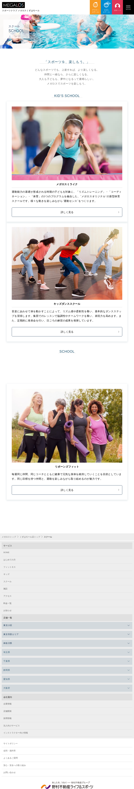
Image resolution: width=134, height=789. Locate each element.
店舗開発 (7, 711)
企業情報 (7, 704)
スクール (7, 581)
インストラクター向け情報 (15, 733)
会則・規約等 (9, 750)
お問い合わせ (9, 772)
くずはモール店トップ (30, 537)
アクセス (7, 596)
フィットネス (9, 567)
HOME (6, 552)
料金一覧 (7, 603)
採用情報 (7, 718)
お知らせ (7, 610)
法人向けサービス (11, 725)
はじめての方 (9, 560)
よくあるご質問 (10, 758)
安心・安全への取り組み (14, 765)
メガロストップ (9, 537)
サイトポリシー (10, 743)
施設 (5, 588)
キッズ (6, 574)
